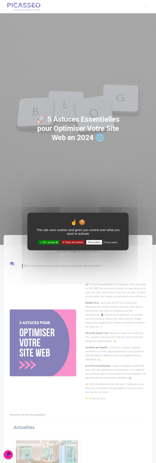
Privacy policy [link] (111, 242)
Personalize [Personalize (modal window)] (94, 242)
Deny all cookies (73, 242)
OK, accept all (49, 242)
